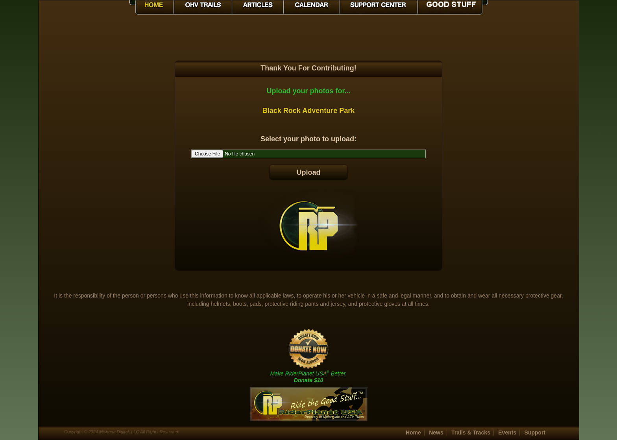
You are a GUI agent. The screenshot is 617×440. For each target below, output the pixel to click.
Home (413, 432)
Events (507, 432)
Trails (470, 432)
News (436, 432)
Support (535, 432)
